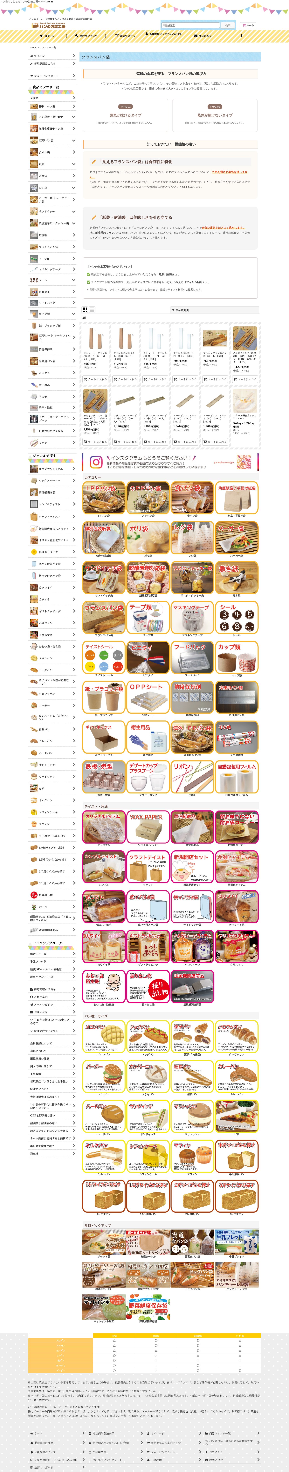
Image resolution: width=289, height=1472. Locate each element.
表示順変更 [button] (180, 310)
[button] (241, 36)
